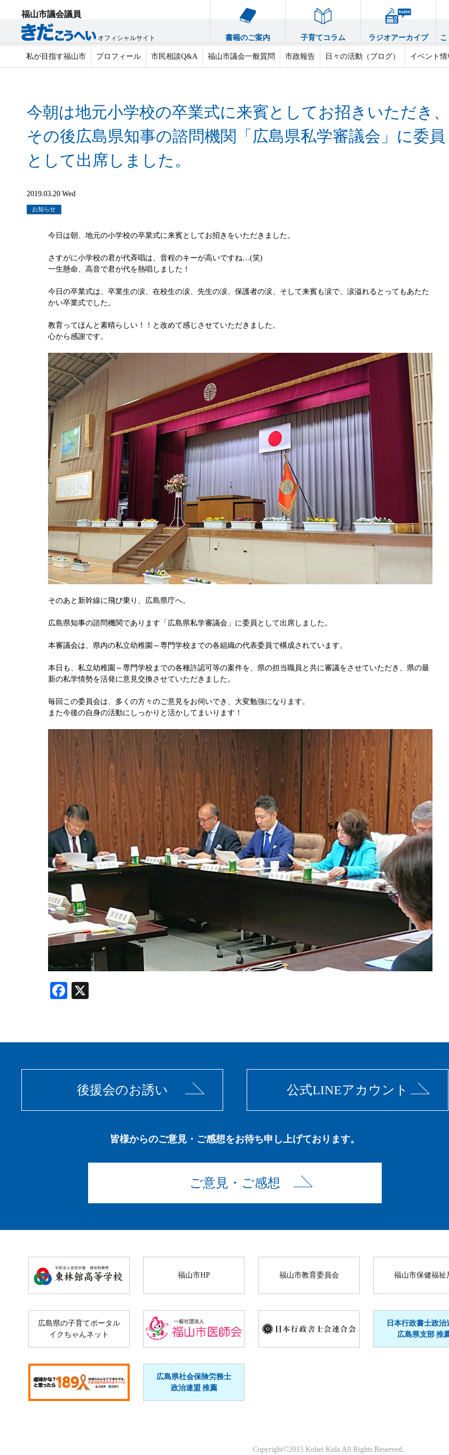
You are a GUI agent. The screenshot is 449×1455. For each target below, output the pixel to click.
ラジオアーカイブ (398, 21)
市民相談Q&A (174, 56)
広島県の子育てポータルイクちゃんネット (79, 1328)
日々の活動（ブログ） (362, 56)
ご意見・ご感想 (235, 1183)
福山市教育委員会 (309, 1275)
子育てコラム (323, 21)
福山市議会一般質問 (241, 56)
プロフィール (118, 56)
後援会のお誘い (122, 1090)
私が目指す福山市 (56, 56)
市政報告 (300, 56)
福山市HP (194, 1275)
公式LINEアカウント (347, 1090)
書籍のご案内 (247, 21)
